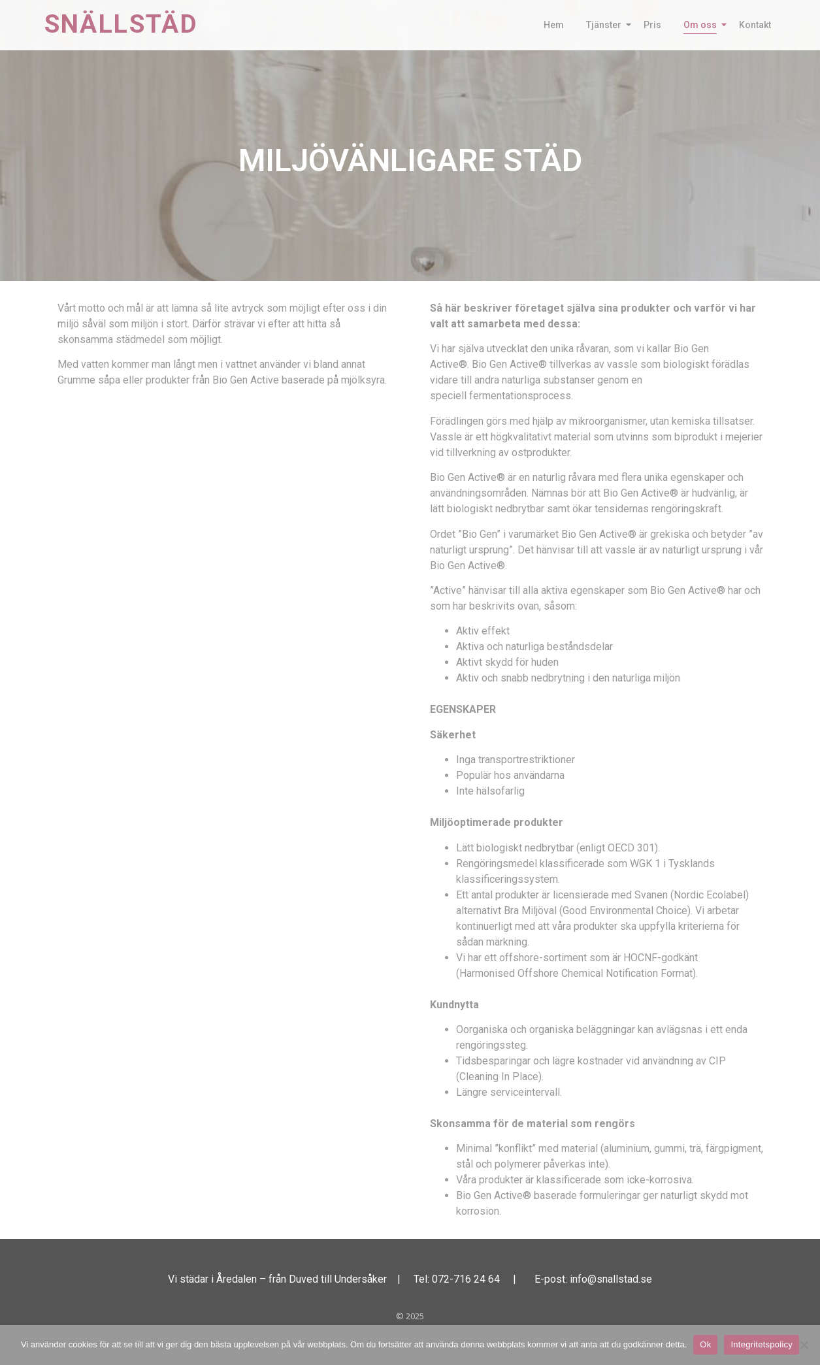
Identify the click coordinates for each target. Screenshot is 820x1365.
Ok (705, 1344)
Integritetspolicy (761, 1344)
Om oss (702, 25)
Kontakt (755, 25)
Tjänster (606, 25)
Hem (554, 25)
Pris (652, 25)
